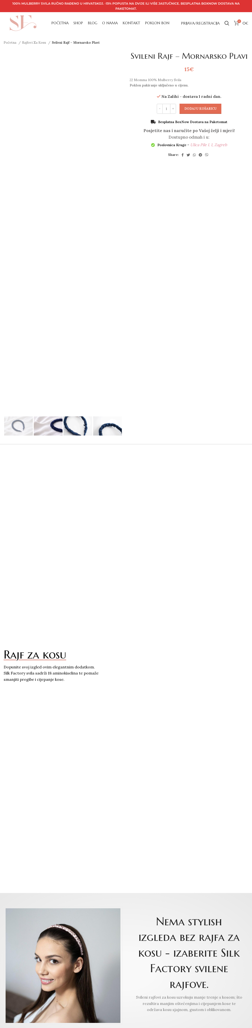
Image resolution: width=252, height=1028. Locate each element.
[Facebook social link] (182, 155)
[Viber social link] (207, 155)
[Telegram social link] (200, 155)
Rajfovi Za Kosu (34, 43)
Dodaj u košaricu (200, 109)
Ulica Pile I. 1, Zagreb (208, 144)
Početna (10, 43)
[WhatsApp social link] (194, 155)
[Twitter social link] (188, 155)
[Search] (227, 23)
